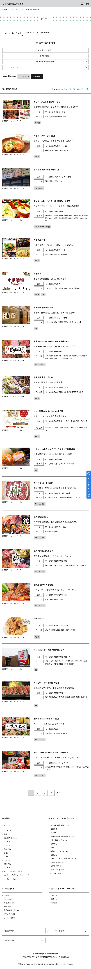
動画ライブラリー (56, 866)
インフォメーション (10, 879)
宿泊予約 (7, 864)
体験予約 (7, 849)
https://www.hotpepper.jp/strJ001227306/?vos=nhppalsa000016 (45, 353)
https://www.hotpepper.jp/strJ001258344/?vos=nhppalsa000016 (45, 694)
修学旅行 (53, 844)
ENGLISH (53, 895)
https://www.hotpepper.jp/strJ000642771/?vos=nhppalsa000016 (45, 388)
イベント (7, 860)
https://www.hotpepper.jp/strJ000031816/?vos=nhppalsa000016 (45, 250)
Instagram (8, 899)
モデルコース (8, 842)
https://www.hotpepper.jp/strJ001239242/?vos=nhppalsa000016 (45, 318)
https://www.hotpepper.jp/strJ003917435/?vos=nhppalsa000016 (45, 660)
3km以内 (23, 76)
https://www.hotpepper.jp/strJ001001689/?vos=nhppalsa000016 (45, 214)
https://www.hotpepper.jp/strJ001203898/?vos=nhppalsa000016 (45, 561)
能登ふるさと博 (9, 914)
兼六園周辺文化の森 (11, 910)
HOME (4, 9)
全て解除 (36, 76)
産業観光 (53, 855)
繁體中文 (53, 899)
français (53, 903)
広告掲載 (53, 829)
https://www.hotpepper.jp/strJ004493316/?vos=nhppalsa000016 (45, 284)
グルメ (12, 9)
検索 (86, 67)
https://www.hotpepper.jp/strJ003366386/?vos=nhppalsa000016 (45, 729)
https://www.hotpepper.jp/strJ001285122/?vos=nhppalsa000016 (45, 627)
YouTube (7, 906)
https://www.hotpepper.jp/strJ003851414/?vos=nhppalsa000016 (45, 493)
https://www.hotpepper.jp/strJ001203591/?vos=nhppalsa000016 (45, 527)
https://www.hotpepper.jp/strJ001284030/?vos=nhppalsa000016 (45, 179)
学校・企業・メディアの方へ (59, 840)
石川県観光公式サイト (13, 4)
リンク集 (53, 832)
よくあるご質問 (9, 917)
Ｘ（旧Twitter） (9, 903)
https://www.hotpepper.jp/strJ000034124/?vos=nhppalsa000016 (45, 112)
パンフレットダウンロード (13, 871)
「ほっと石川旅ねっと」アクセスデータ (63, 858)
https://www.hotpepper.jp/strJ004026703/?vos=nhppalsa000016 (45, 424)
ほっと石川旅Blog (10, 838)
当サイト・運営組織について (60, 825)
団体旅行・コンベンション (59, 851)
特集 (5, 834)
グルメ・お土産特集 (12, 33)
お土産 (6, 856)
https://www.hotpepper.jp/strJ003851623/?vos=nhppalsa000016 (45, 460)
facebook (7, 895)
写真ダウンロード (56, 862)
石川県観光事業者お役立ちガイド (62, 836)
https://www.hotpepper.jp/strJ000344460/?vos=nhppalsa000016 (45, 595)
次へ (58, 792)
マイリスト (7, 825)
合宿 (52, 847)
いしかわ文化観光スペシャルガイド (16, 875)
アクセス (7, 867)
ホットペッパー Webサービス (76, 89)
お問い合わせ (10, 940)
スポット (7, 845)
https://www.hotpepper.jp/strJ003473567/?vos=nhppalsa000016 (45, 764)
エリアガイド (8, 830)
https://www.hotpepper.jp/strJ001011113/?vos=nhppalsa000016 (45, 146)
